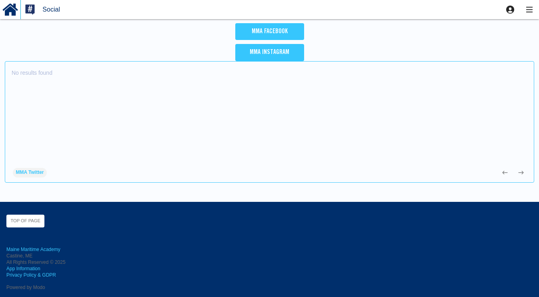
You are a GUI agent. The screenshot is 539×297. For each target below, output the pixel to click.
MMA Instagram (269, 52)
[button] (510, 9)
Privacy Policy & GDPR (31, 275)
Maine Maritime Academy (33, 249)
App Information (23, 268)
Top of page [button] (25, 220)
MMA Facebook (270, 31)
